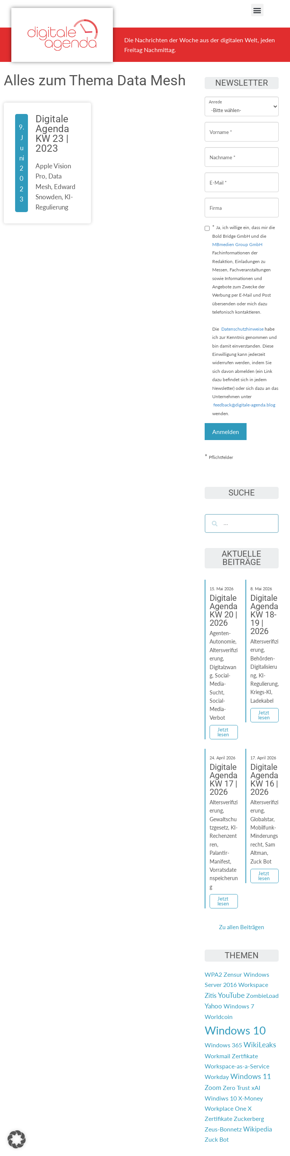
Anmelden (225, 431)
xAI (255, 1087)
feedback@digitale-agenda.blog (243, 405)
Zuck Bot (217, 1139)
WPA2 (213, 974)
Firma (216, 202)
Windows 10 (235, 1030)
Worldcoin (219, 1016)
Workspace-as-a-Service (237, 1066)
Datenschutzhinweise (242, 329)
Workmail (217, 1055)
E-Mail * (218, 176)
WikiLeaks (260, 1045)
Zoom (213, 1087)
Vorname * (221, 126)
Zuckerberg (249, 1118)
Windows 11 (250, 1076)
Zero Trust (236, 1087)
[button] (257, 10)
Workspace (253, 984)
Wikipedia (257, 1129)
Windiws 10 (221, 1098)
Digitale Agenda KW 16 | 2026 (264, 779)
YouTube (231, 995)
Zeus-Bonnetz (223, 1129)
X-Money (250, 1098)
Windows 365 (223, 1044)
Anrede (215, 97)
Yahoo (213, 1006)
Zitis (210, 995)
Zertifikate (218, 1118)
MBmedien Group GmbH (237, 244)
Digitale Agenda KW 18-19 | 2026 (264, 614)
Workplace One (225, 1108)
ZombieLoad (262, 995)
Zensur (233, 974)
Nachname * (223, 151)
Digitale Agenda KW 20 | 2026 (224, 610)
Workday (217, 1076)
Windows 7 (239, 1006)
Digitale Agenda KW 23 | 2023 (52, 133)
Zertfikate (245, 1055)
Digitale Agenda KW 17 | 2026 (224, 779)
